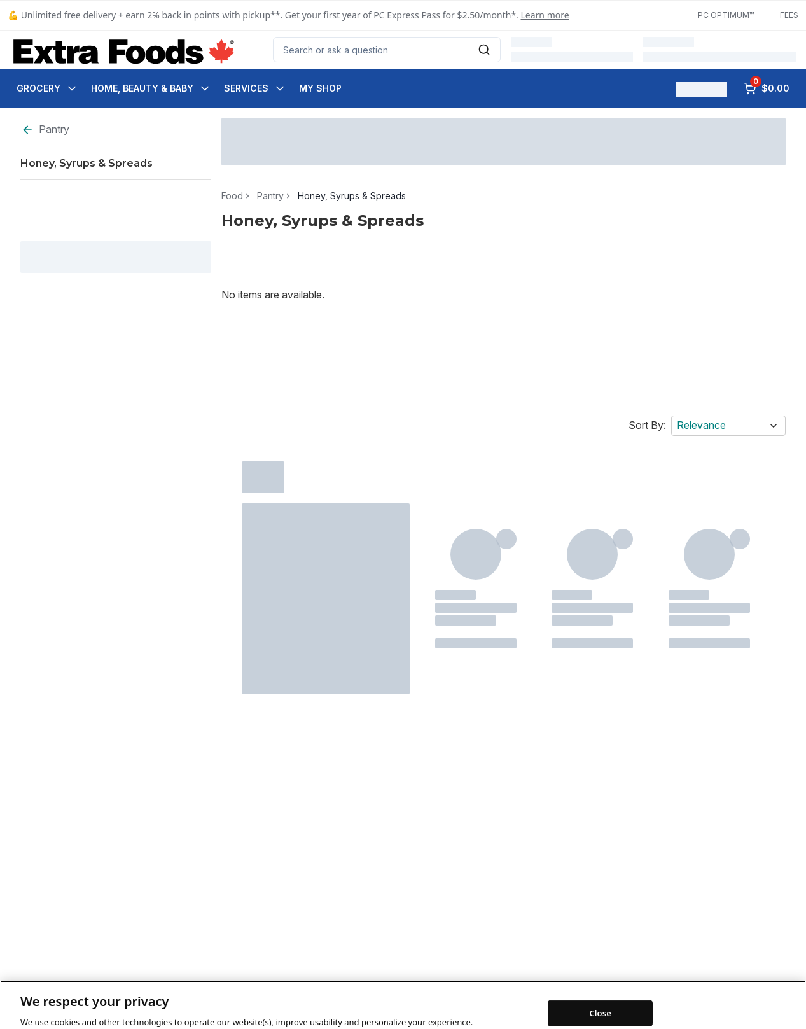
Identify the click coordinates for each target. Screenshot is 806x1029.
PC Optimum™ (726, 15)
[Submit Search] (484, 49)
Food (232, 196)
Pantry (45, 129)
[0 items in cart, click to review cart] (766, 88)
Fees (789, 15)
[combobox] (387, 49)
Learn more (545, 15)
